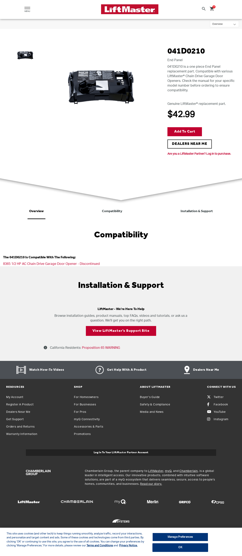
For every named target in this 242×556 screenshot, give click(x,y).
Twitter (215, 397)
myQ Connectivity (87, 419)
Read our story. (151, 484)
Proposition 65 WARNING (100, 347)
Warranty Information (21, 434)
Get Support (15, 419)
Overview (36, 211)
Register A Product (19, 404)
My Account (14, 397)
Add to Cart (184, 132)
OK (180, 547)
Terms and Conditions (99, 545)
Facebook (217, 404)
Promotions (82, 434)
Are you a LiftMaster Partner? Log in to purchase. (199, 153)
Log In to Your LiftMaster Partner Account (121, 452)
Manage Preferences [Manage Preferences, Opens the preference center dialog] (180, 537)
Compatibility (112, 211)
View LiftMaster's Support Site (121, 331)
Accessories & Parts (88, 426)
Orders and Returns (20, 426)
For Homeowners (86, 397)
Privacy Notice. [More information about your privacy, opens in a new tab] (128, 545)
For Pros (80, 412)
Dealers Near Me (18, 412)
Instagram (217, 419)
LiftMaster (155, 471)
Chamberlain (188, 471)
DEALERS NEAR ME (189, 144)
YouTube (216, 412)
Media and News (152, 412)
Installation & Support (197, 211)
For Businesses (85, 404)
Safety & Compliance (155, 404)
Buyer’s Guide (150, 397)
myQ (168, 471)
